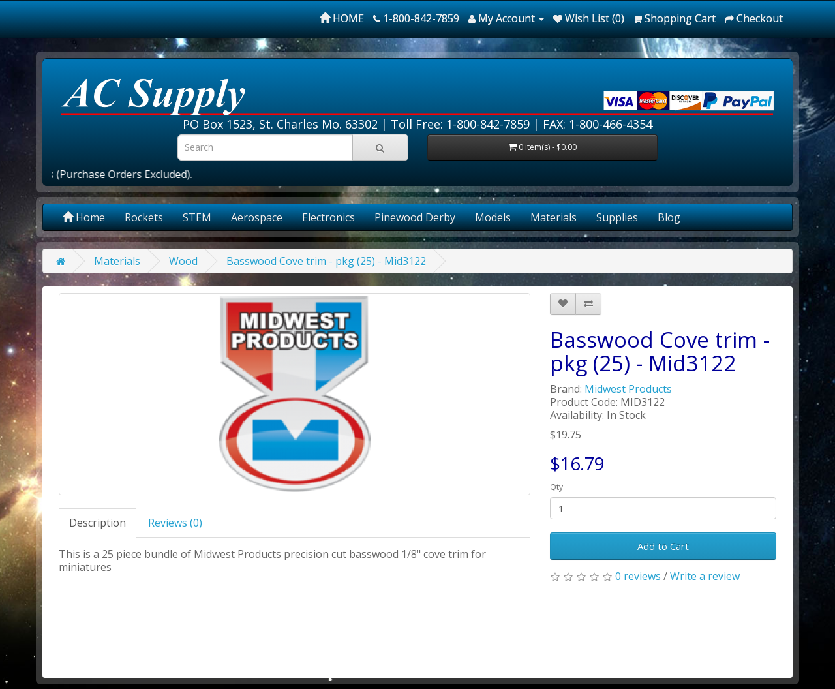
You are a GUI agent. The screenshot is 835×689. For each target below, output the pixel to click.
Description (97, 522)
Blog (669, 217)
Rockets (144, 217)
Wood (183, 261)
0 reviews (638, 576)
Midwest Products (628, 389)
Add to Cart (663, 546)
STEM (197, 217)
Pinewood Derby (414, 217)
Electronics (328, 217)
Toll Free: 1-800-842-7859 (460, 124)
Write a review (705, 576)
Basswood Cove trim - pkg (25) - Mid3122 (326, 261)
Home (84, 217)
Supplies (617, 217)
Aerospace (256, 217)
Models (493, 217)
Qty (556, 487)
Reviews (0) (175, 522)
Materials (553, 217)
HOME (342, 18)
